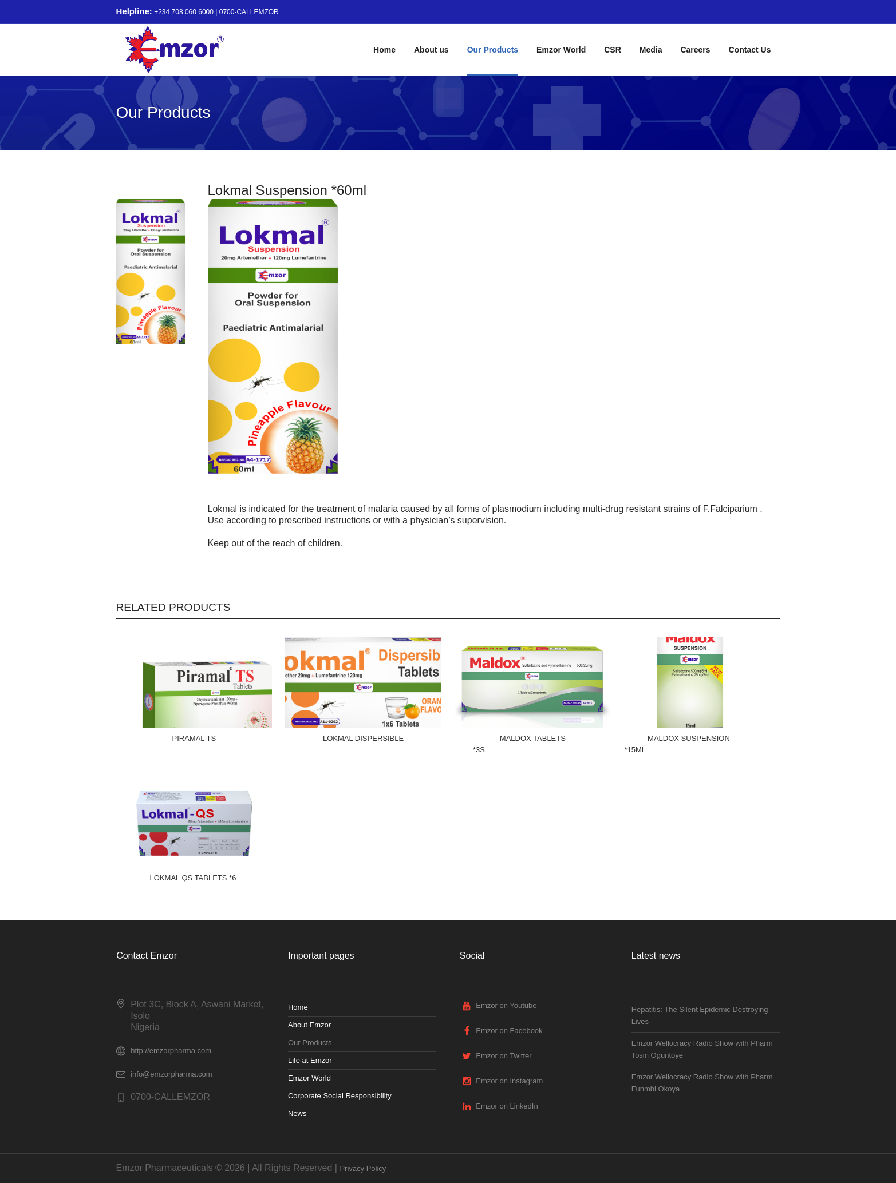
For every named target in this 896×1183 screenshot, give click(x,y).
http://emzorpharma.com (171, 1050)
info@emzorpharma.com (171, 1074)
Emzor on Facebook (509, 1030)
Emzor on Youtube (506, 1005)
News (297, 1113)
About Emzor (309, 1025)
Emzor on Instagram (509, 1081)
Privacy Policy (363, 1168)
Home (298, 1007)
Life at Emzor (310, 1060)
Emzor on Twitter (503, 1055)
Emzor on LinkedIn (507, 1106)
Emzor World (309, 1078)
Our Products (310, 1042)
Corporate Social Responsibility (340, 1095)
